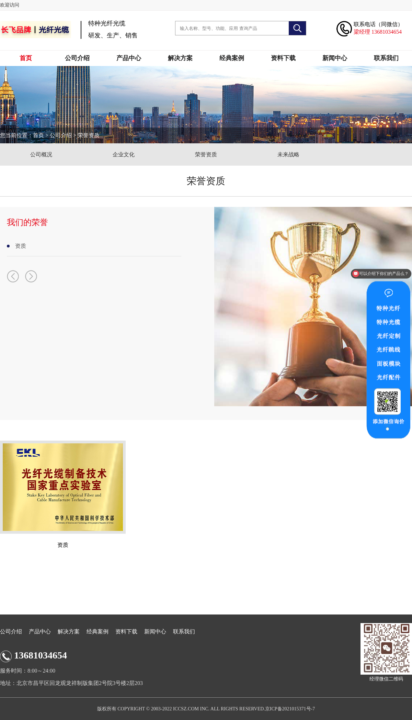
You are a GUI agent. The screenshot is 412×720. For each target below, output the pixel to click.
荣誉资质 (89, 135)
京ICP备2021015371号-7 (290, 708)
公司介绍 (77, 58)
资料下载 (283, 58)
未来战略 (288, 154)
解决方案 (180, 58)
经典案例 (231, 58)
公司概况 (41, 154)
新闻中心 (334, 58)
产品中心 (128, 58)
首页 (26, 58)
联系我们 (386, 58)
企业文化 (124, 154)
